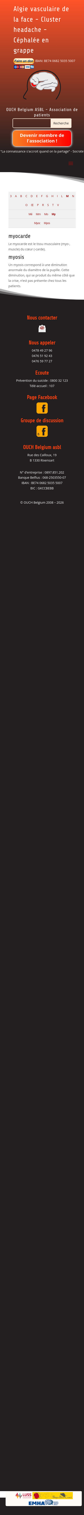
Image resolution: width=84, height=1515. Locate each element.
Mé (30, 214)
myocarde (20, 236)
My (53, 214)
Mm (38, 214)
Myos (47, 223)
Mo (46, 214)
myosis (16, 257)
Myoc (37, 223)
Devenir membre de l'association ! (42, 138)
